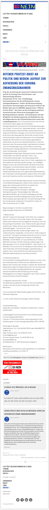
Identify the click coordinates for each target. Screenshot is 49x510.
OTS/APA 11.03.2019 (9, 477)
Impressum (6, 494)
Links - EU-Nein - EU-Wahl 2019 (18, 455)
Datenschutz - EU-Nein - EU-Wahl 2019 (37, 457)
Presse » (24, 26)
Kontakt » (24, 42)
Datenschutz (7, 491)
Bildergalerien (8, 22)
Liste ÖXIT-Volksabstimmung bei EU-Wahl (18, 13)
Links (5, 38)
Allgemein (6, 383)
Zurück (5, 353)
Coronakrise (7, 30)
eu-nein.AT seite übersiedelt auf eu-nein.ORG (20, 387)
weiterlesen (6, 447)
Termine (6, 18)
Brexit (5, 34)
